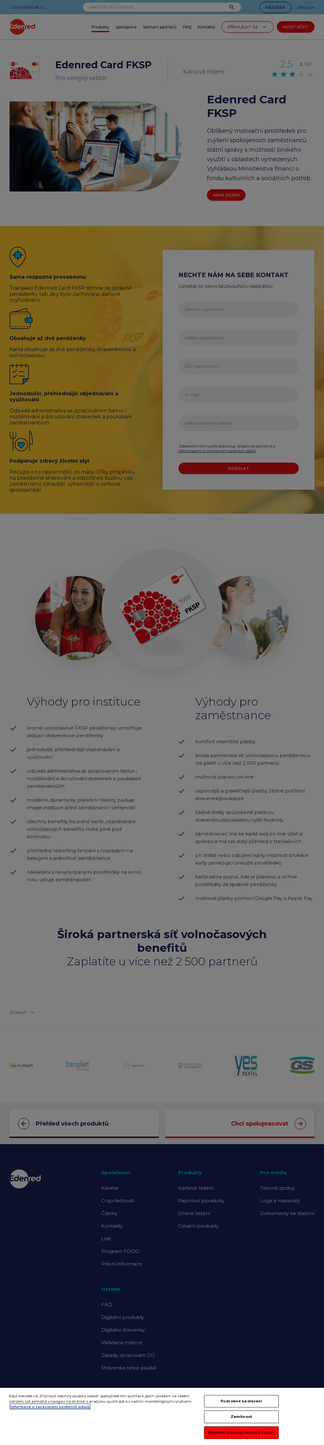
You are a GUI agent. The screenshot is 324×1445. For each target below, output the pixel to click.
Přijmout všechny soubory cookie (241, 1436)
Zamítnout (241, 1421)
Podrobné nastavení (241, 1405)
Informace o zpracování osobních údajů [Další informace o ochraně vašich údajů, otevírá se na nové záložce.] (50, 1411)
